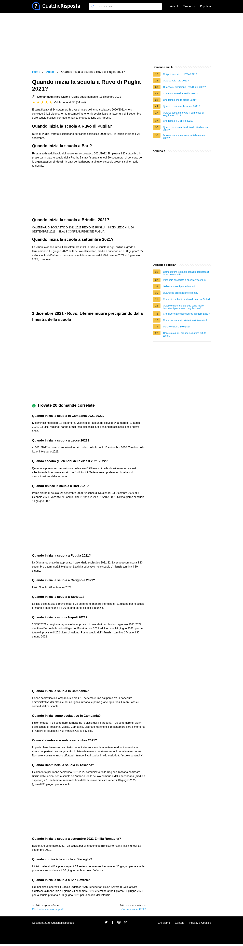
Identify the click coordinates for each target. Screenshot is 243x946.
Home (36, 71)
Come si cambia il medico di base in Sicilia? (186, 299)
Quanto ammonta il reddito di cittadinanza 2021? (185, 128)
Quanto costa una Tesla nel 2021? (181, 106)
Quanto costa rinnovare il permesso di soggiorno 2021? (183, 114)
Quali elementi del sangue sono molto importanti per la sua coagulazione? (183, 307)
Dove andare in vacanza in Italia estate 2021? (184, 136)
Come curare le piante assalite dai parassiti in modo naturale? (186, 273)
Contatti (179, 922)
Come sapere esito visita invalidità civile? (185, 320)
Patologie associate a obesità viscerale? (184, 280)
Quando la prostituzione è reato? (180, 292)
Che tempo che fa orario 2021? (179, 100)
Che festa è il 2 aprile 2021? (178, 120)
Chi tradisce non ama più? (47, 909)
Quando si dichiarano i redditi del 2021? (184, 87)
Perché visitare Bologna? (176, 326)
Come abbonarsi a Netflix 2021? (180, 93)
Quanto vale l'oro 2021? (176, 80)
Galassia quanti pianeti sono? (179, 286)
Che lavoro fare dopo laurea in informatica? (186, 313)
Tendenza (189, 6)
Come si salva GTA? (133, 909)
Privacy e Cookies (200, 922)
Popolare (205, 6)
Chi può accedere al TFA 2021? (180, 74)
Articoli (174, 6)
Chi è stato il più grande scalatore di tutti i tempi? (185, 334)
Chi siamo (164, 922)
